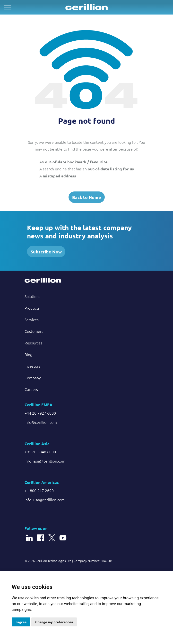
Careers (31, 389)
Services (32, 319)
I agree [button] (21, 622)
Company (33, 377)
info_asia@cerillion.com (45, 461)
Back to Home (87, 197)
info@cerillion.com (41, 422)
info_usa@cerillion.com (45, 499)
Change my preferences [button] (54, 622)
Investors (32, 366)
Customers (34, 331)
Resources (33, 342)
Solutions (32, 296)
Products (32, 308)
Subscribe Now (46, 251)
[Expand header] (7, 7)
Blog (28, 354)
